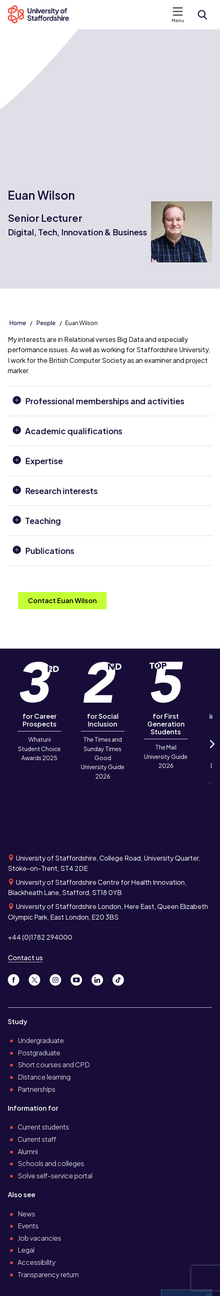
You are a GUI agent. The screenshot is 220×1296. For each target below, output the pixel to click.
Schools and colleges (51, 1163)
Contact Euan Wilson (62, 600)
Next (211, 751)
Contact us (25, 957)
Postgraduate (39, 1052)
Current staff (37, 1139)
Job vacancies (39, 1238)
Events (28, 1225)
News (26, 1213)
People (46, 322)
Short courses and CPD (54, 1064)
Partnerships (36, 1089)
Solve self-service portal (55, 1175)
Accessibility (37, 1262)
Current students (43, 1127)
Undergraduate (41, 1040)
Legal (26, 1250)
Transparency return (48, 1274)
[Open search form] (202, 15)
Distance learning (44, 1077)
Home (17, 322)
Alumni (28, 1151)
